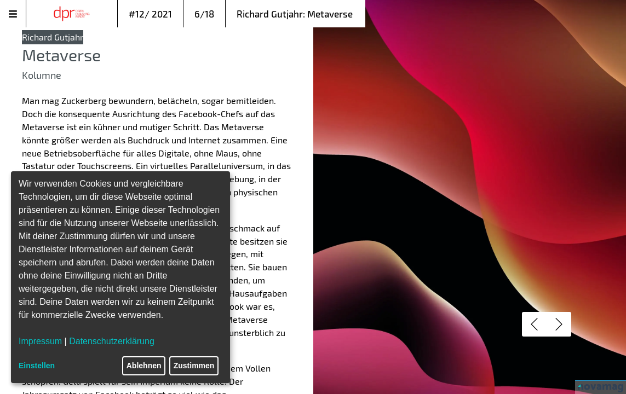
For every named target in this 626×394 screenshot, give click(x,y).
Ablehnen (144, 365)
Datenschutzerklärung (111, 341)
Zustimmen (194, 365)
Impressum (40, 341)
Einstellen (37, 365)
